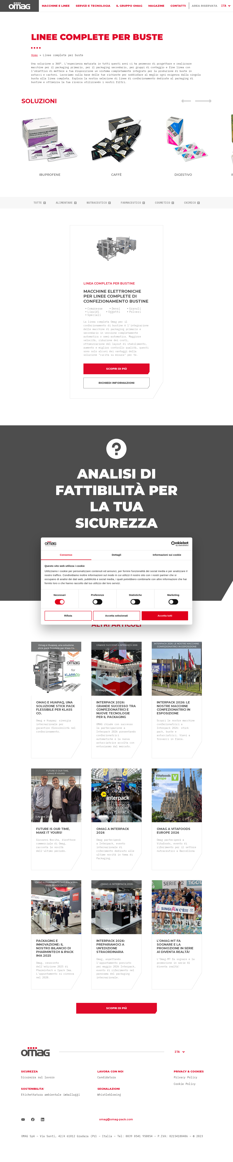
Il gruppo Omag (129, 5)
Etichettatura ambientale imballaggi (50, 1094)
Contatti (178, 5)
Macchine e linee (56, 5)
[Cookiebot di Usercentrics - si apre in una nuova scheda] (173, 543)
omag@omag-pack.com (116, 1119)
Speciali (94, 315)
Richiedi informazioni (116, 382)
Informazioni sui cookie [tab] (167, 555)
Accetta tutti (165, 615)
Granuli (135, 308)
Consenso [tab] (66, 555)
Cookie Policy (185, 1084)
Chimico (192, 202)
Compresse (95, 308)
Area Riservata (204, 5)
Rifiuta (68, 615)
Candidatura (106, 1077)
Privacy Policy (185, 1077)
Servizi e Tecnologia (93, 5)
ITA (223, 5)
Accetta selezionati (116, 615)
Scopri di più (116, 368)
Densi (116, 308)
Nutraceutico (99, 202)
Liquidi (93, 311)
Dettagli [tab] (116, 555)
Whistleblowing (109, 1094)
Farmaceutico (133, 202)
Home (34, 55)
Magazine (156, 5)
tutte (39, 202)
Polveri (135, 311)
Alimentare (66, 202)
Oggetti (114, 311)
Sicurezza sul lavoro (38, 1077)
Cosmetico (164, 202)
